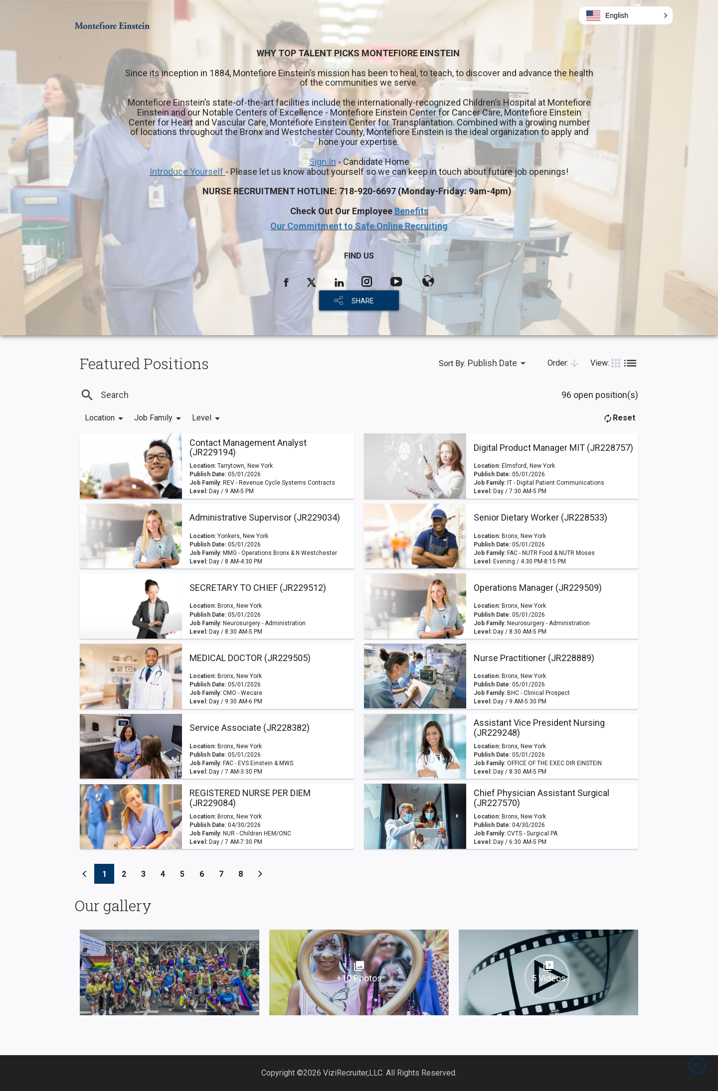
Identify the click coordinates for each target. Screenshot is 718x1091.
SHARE (363, 301)
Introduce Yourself (187, 171)
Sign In (322, 161)
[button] (626, 15)
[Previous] (85, 874)
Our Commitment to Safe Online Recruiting (359, 226)
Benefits (411, 211)
